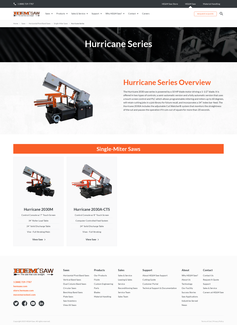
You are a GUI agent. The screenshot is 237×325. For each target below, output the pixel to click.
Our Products (100, 275)
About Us (186, 280)
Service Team (124, 292)
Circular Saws (69, 288)
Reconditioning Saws (128, 288)
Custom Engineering (103, 284)
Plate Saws (68, 296)
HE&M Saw (190, 4)
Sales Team (123, 296)
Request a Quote (205, 14)
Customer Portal (150, 284)
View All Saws (69, 305)
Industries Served (190, 301)
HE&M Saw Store (170, 4)
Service (121, 284)
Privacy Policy (218, 321)
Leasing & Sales (125, 280)
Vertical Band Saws (72, 280)
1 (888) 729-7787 (26, 4)
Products (60, 13)
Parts (96, 288)
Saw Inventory (69, 301)
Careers (145, 13)
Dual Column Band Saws (74, 284)
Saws (47, 13)
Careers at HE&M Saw (213, 292)
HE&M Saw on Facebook (24, 303)
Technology (187, 284)
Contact (132, 13)
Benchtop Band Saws (73, 292)
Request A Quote (211, 280)
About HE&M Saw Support (155, 275)
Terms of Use (206, 321)
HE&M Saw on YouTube (33, 303)
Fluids (97, 280)
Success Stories (189, 292)
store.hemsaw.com (23, 290)
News (184, 305)
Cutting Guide (149, 280)
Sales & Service (78, 13)
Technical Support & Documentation (160, 288)
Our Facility (187, 288)
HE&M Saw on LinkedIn (41, 303)
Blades (97, 292)
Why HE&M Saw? (114, 13)
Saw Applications (190, 296)
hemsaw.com (20, 286)
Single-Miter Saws (61, 23)
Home (15, 23)
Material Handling (211, 4)
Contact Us (208, 275)
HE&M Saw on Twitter (16, 303)
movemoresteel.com (24, 294)
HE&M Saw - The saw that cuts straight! (28, 14)
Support (95, 13)
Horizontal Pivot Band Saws (39, 23)
